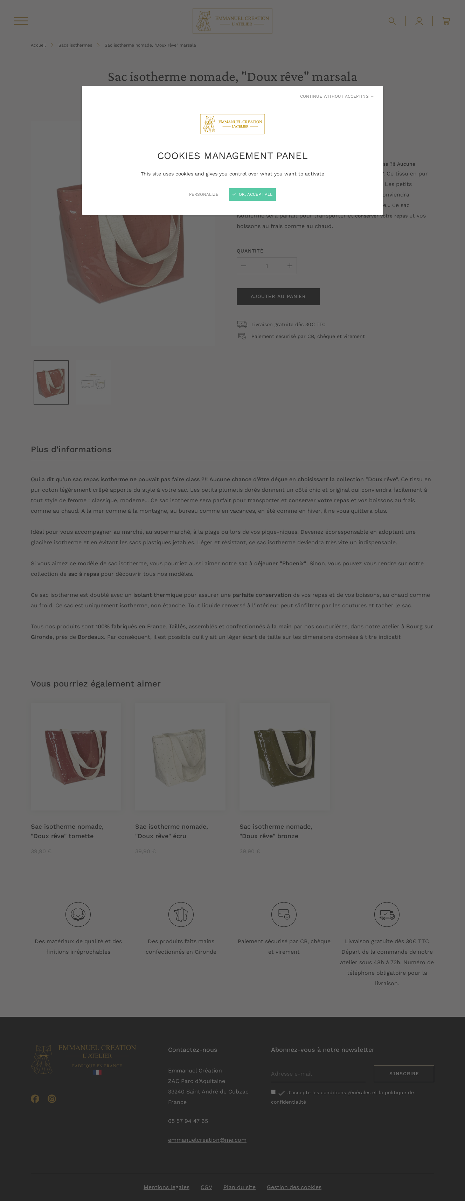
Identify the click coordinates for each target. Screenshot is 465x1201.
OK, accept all (252, 194)
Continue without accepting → (337, 96)
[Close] (232, 600)
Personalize (203, 194)
